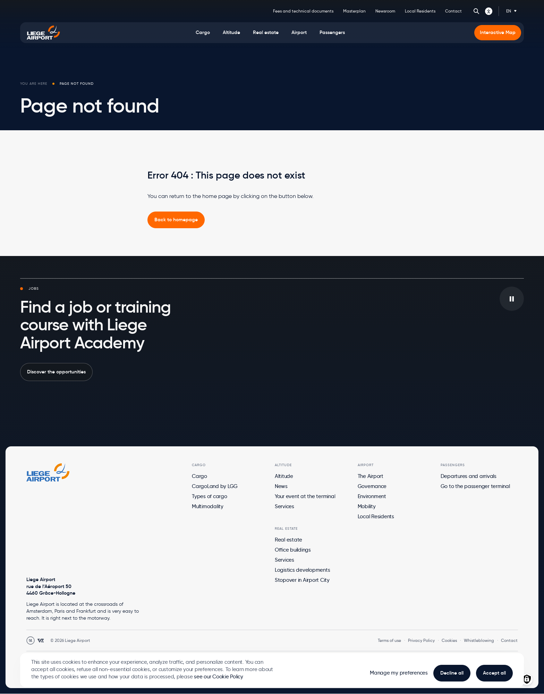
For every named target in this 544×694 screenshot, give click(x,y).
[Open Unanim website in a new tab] (30, 640)
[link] (176, 220)
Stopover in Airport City (302, 580)
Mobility (367, 506)
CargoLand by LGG (215, 486)
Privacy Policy (421, 640)
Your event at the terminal (305, 496)
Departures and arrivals (468, 476)
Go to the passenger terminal (475, 486)
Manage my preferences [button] (399, 673)
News (281, 486)
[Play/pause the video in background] (512, 299)
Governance (372, 486)
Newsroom (385, 11)
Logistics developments (302, 570)
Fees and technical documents (303, 11)
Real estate (288, 540)
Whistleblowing (479, 640)
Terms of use (389, 640)
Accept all (494, 673)
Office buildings (293, 550)
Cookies (449, 640)
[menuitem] (202, 32)
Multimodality (207, 506)
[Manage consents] (527, 679)
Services (284, 506)
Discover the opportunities (56, 372)
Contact (453, 11)
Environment (372, 496)
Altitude (284, 476)
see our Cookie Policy (218, 677)
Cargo (199, 476)
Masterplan (354, 11)
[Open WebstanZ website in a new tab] (40, 640)
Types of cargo (209, 496)
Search (476, 11)
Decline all (452, 673)
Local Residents (420, 11)
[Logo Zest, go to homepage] (48, 472)
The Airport (370, 476)
